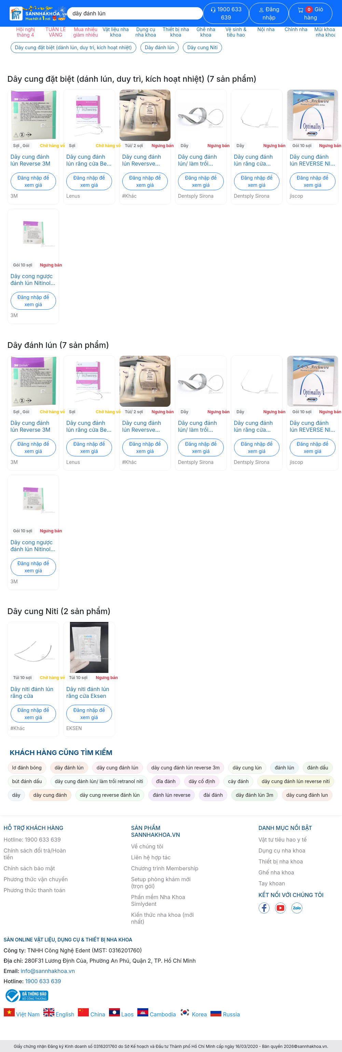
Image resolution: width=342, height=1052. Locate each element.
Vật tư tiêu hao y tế (283, 839)
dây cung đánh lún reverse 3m (185, 767)
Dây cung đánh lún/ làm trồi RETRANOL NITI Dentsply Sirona (198, 160)
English (58, 1014)
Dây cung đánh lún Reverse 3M (31, 160)
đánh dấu (317, 767)
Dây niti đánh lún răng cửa (32, 692)
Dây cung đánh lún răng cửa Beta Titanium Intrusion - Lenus (89, 160)
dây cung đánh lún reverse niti (296, 781)
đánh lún (284, 767)
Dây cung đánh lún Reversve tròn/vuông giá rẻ (144, 160)
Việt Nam (22, 1014)
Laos (121, 1014)
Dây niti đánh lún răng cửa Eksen (87, 692)
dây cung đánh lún (117, 767)
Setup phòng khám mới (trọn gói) (161, 882)
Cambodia (156, 1014)
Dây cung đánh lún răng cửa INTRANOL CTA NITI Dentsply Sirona (254, 160)
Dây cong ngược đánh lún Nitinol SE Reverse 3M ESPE (32, 279)
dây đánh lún (69, 767)
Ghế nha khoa (277, 872)
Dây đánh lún (159, 47)
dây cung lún (247, 767)
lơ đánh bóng (27, 767)
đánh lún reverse (171, 795)
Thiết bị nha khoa (281, 861)
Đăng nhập (269, 13)
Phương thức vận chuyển (36, 879)
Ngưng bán (160, 145)
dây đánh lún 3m (254, 795)
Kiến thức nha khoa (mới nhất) (162, 918)
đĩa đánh (166, 781)
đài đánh (213, 795)
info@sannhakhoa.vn (48, 970)
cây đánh (238, 781)
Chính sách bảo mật (29, 868)
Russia (225, 1014)
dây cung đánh (50, 795)
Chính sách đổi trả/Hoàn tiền (35, 854)
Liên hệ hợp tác (151, 857)
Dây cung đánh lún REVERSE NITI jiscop (313, 160)
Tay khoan (272, 883)
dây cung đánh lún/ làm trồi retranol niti (99, 781)
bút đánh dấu (27, 781)
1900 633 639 (226, 13)
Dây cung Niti (202, 47)
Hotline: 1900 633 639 (32, 839)
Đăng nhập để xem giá (33, 181)
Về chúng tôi (147, 846)
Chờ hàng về (48, 145)
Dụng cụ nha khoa (282, 850)
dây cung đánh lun (307, 795)
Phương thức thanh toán (35, 890)
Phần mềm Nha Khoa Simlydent (158, 900)
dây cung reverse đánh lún (110, 795)
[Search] (135, 13)
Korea (193, 1014)
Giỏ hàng (310, 13)
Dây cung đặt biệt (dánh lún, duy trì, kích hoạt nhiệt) (73, 47)
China (91, 1014)
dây (16, 795)
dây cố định (202, 781)
